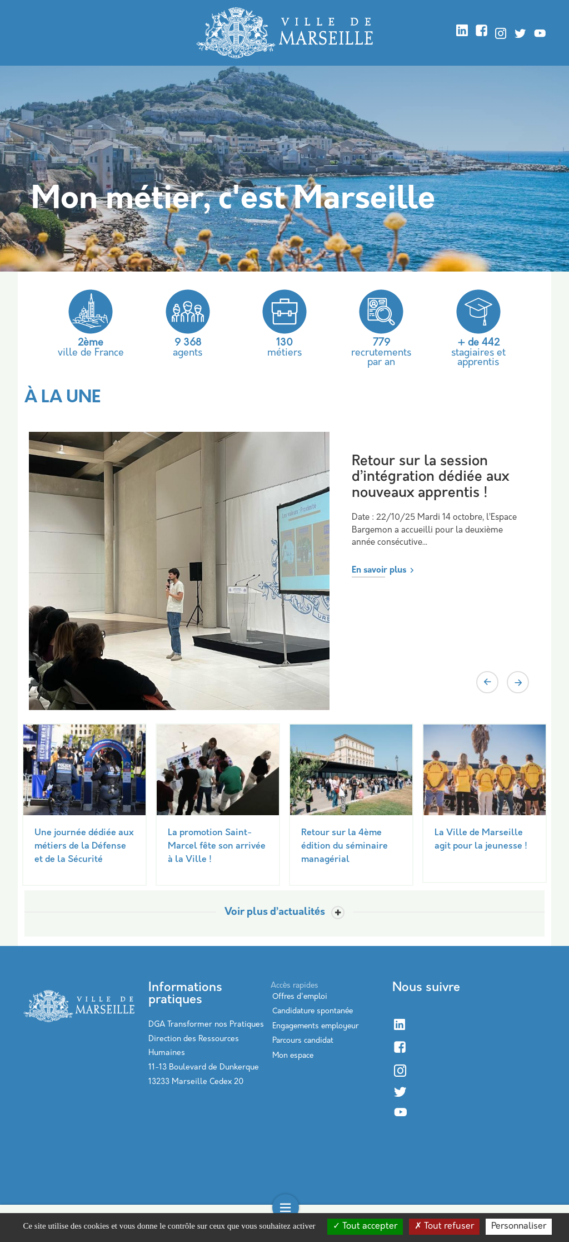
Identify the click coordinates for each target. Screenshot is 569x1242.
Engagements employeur (315, 1026)
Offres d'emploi (299, 996)
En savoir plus (379, 570)
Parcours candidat (302, 1040)
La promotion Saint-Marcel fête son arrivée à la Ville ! (217, 846)
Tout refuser (444, 1226)
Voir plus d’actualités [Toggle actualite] (274, 913)
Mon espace (292, 1055)
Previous (487, 682)
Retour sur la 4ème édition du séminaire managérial (344, 846)
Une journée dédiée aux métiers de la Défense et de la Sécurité (84, 846)
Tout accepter (365, 1226)
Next (518, 682)
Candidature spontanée (312, 1011)
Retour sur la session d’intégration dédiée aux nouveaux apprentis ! (430, 477)
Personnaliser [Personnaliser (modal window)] (518, 1226)
